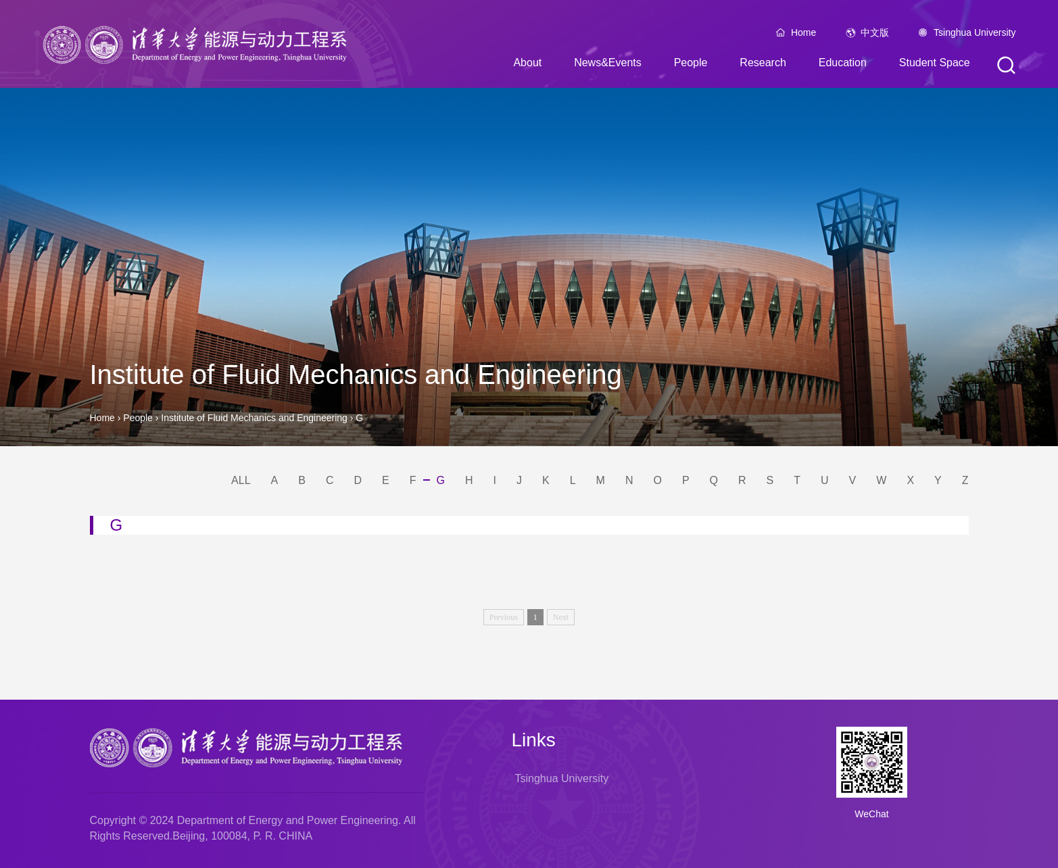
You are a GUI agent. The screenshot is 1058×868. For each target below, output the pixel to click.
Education (843, 64)
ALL (240, 480)
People (691, 64)
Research (763, 64)
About (527, 64)
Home (803, 34)
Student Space (934, 64)
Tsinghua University (974, 34)
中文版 (875, 34)
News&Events (608, 64)
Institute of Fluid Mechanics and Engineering (255, 417)
